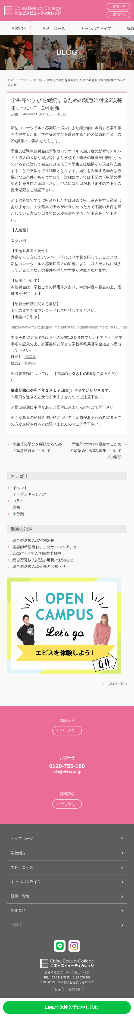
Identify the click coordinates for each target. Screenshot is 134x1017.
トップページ (22, 838)
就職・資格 (20, 896)
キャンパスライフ (96, 28)
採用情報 (75, 989)
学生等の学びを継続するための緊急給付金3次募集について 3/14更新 (97, 450)
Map (58, 989)
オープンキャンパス (30, 494)
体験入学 (119, 6)
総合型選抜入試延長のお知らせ (39, 566)
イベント (20, 488)
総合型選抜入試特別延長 (33, 540)
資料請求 (119, 15)
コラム (18, 501)
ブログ (16, 925)
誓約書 (30, 363)
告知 (16, 507)
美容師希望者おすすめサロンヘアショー (47, 547)
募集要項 (18, 910)
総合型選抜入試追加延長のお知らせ (43, 560)
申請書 (30, 357)
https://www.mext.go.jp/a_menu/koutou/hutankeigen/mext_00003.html (70, 327)
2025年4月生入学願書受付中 (37, 553)
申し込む (68, 730)
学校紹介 (19, 28)
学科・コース (53, 28)
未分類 (61, 114)
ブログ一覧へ (117, 684)
